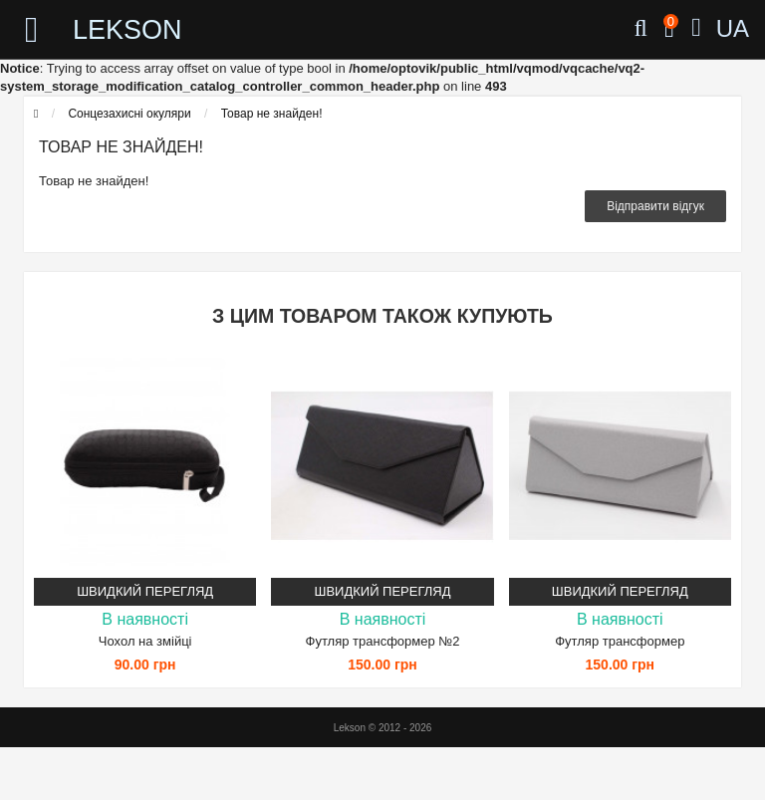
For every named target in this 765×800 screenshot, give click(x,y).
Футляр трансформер (619, 641)
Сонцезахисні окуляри (129, 114)
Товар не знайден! (272, 114)
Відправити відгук (655, 206)
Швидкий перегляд (145, 591)
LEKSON (127, 30)
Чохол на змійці (145, 641)
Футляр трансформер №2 (383, 641)
